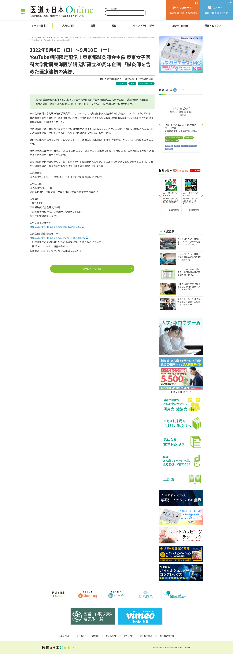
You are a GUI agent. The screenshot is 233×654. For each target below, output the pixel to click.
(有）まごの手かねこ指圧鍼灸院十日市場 (180, 126)
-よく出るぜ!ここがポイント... (170, 194)
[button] (160, 125)
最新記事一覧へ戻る (92, 268)
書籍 (93, 25)
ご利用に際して (146, 636)
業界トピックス (213, 25)
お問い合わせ (64, 636)
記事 (39, 37)
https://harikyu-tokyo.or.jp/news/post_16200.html (58, 238)
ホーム (13, 25)
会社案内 (80, 636)
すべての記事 (39, 25)
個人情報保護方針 (167, 636)
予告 (132, 83)
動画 (114, 25)
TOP (31, 37)
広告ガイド (128, 636)
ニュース (48, 37)
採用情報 (95, 636)
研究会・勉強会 (179, 26)
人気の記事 (68, 25)
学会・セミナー (146, 83)
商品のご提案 (111, 636)
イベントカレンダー (143, 25)
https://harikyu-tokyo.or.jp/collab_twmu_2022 (55, 227)
